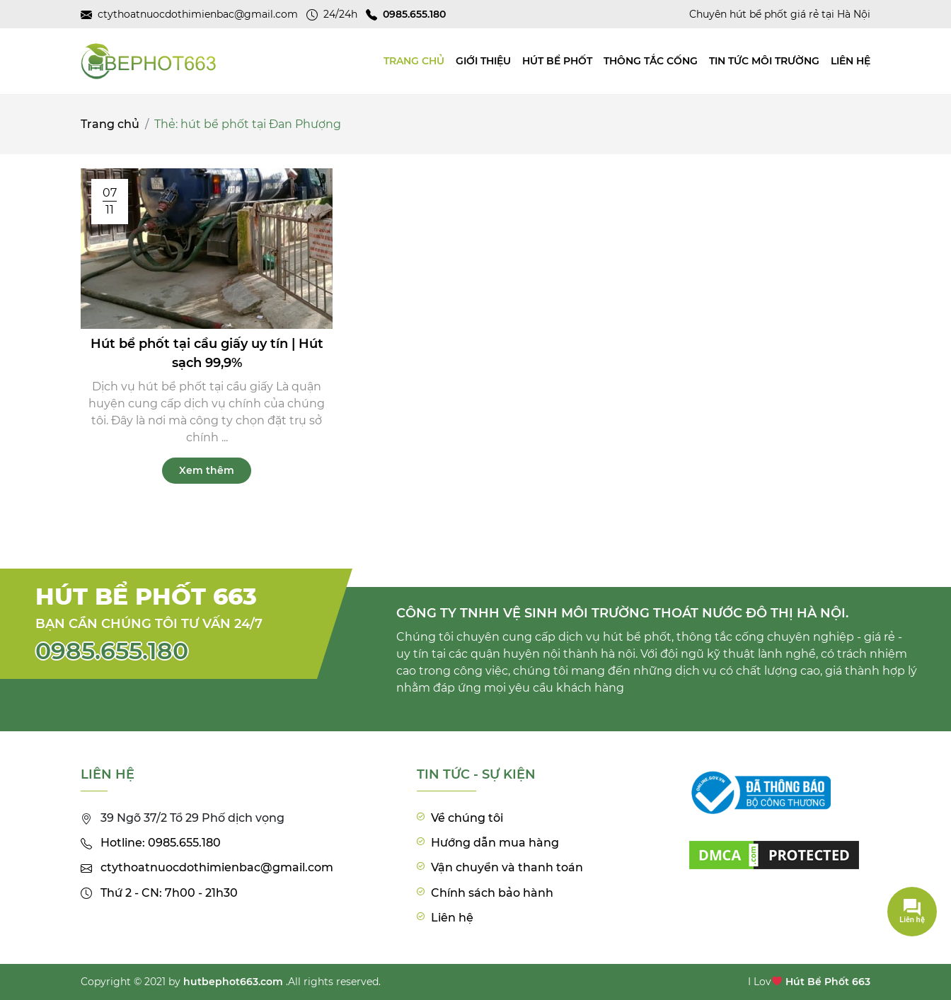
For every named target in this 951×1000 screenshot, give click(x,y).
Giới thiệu (483, 60)
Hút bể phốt (557, 60)
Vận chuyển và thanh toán (507, 867)
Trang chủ (110, 124)
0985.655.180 (111, 650)
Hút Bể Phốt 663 (827, 981)
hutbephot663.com (233, 981)
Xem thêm (206, 470)
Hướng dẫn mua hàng (495, 842)
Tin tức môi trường (764, 60)
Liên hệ (850, 60)
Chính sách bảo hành (492, 893)
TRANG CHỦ (414, 60)
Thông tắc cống (651, 60)
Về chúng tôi (467, 818)
